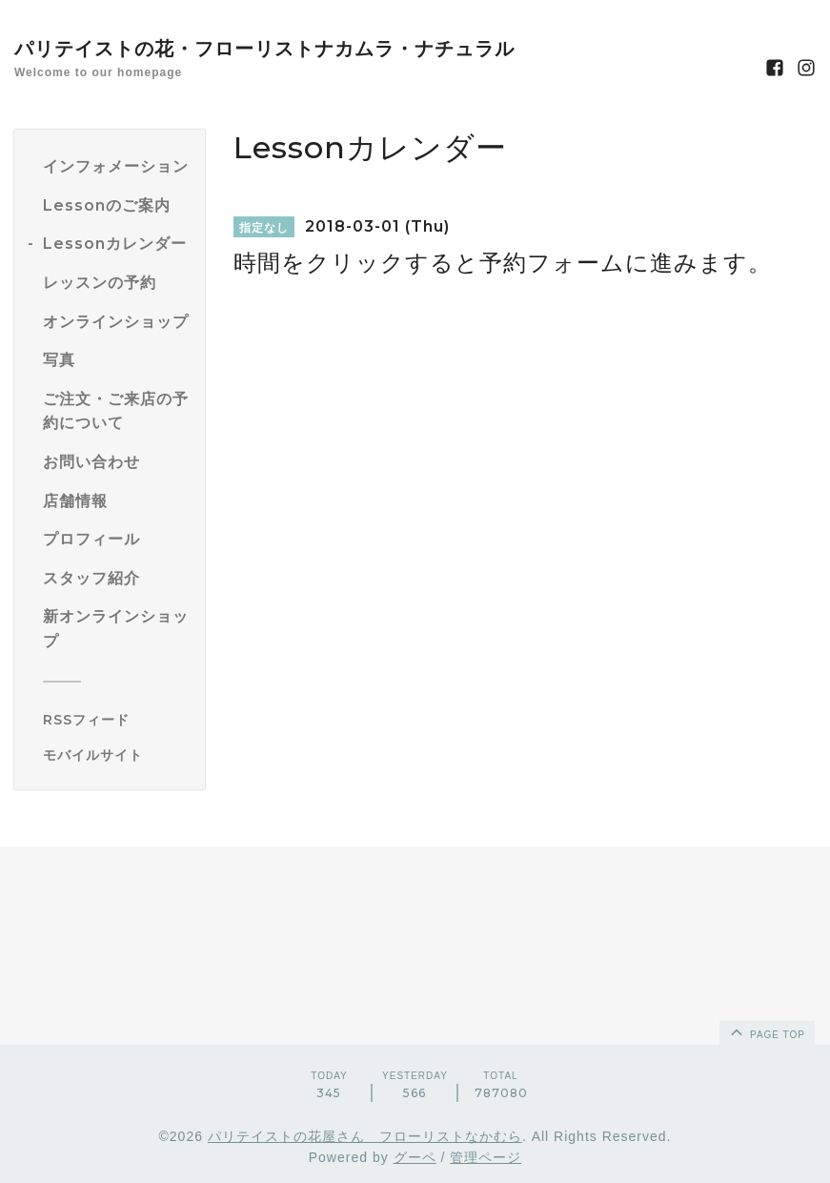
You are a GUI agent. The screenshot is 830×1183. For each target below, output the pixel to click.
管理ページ (485, 1157)
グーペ (415, 1157)
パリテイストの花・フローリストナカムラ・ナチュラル (264, 48)
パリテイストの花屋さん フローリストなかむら (365, 1136)
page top (766, 1031)
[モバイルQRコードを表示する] (117, 754)
